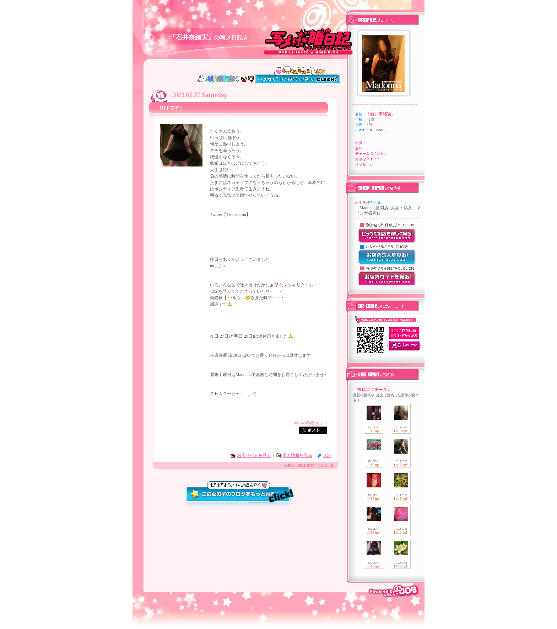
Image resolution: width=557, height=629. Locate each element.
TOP (327, 455)
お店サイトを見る (254, 455)
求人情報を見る (297, 455)
